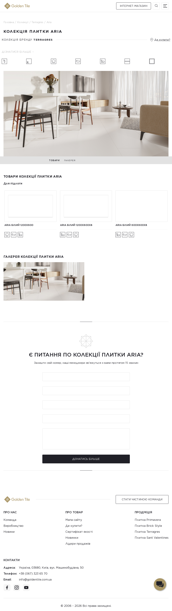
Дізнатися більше (18, 51)
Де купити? (162, 39)
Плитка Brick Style (148, 525)
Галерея (69, 160)
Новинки (71, 537)
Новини (9, 531)
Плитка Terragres (147, 531)
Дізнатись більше (86, 459)
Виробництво (13, 525)
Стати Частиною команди (142, 499)
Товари (54, 160)
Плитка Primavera (148, 520)
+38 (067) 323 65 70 (33, 573)
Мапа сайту (73, 520)
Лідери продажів (77, 543)
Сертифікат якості (79, 531)
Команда (9, 520)
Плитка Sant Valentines (152, 537)
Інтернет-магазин (133, 6)
